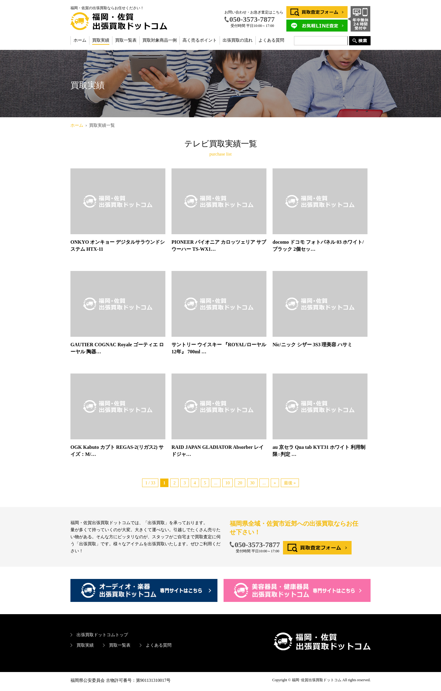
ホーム (80, 40)
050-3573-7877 (257, 545)
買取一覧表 (126, 40)
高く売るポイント (200, 40)
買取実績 (100, 40)
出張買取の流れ (238, 40)
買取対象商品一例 (159, 40)
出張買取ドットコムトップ (102, 634)
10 (227, 482)
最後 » (290, 482)
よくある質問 (271, 40)
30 (252, 482)
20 (240, 482)
